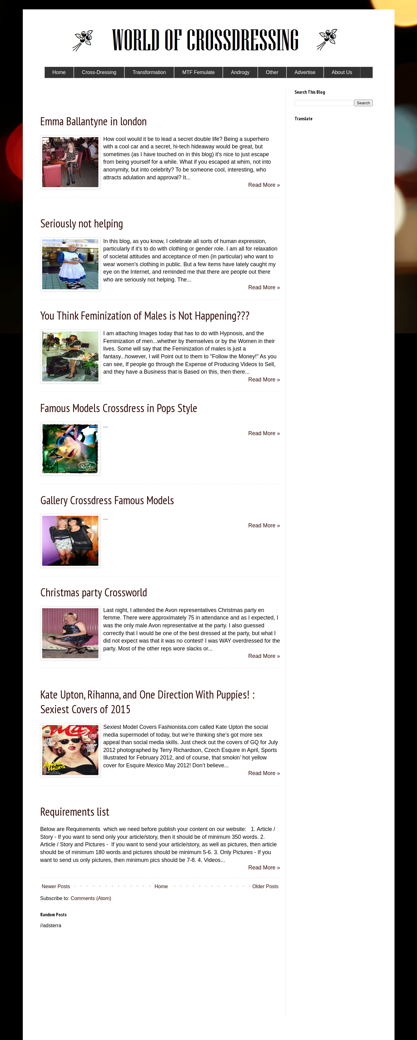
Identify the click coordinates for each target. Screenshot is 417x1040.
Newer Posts (56, 886)
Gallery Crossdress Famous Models (107, 500)
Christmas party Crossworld (93, 592)
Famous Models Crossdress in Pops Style (118, 408)
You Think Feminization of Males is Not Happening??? (145, 315)
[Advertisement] (160, 973)
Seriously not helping (81, 223)
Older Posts (265, 886)
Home (161, 886)
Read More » (264, 185)
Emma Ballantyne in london (93, 121)
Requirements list (74, 811)
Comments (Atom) (91, 898)
